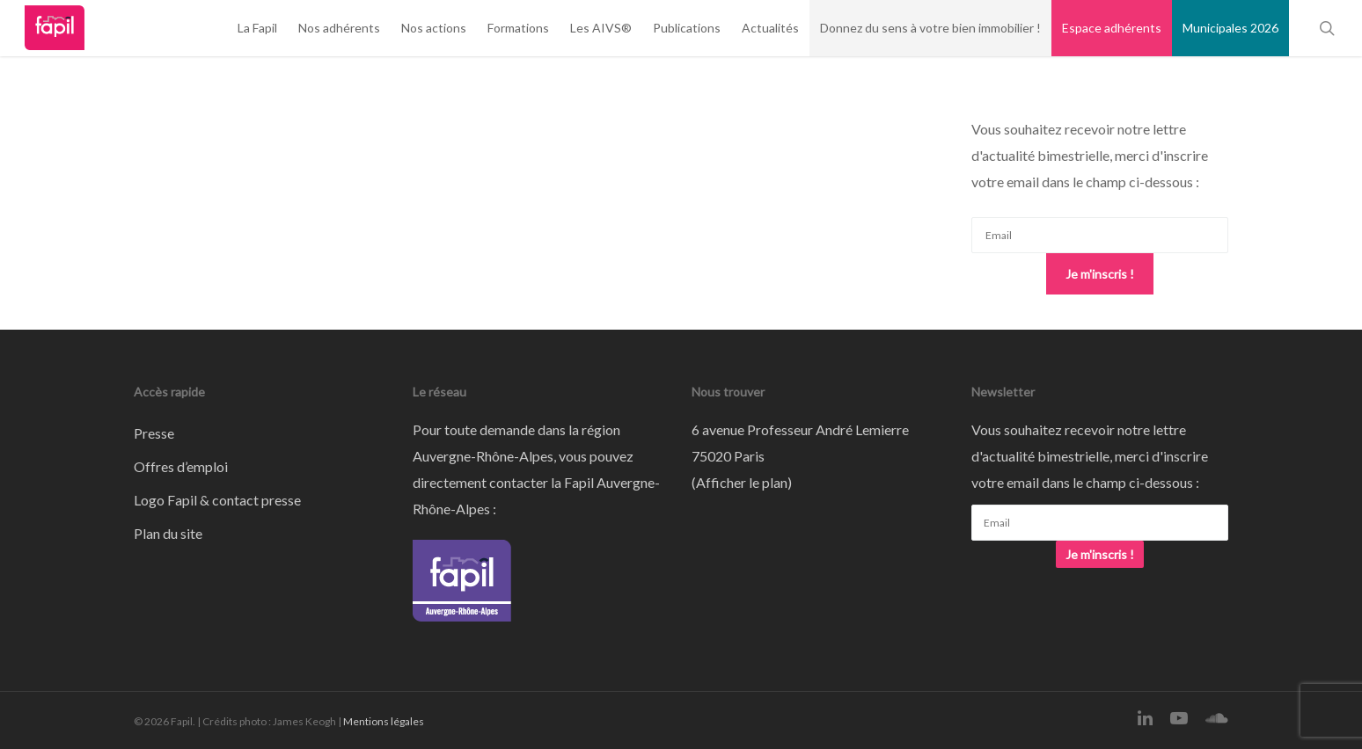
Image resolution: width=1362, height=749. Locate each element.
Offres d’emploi (181, 466)
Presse (154, 433)
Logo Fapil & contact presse (217, 499)
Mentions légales (383, 721)
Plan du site (168, 533)
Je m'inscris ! (1099, 273)
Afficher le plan (741, 482)
